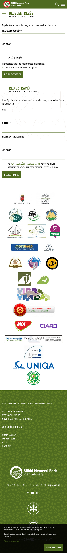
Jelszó (6, 44)
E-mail (6, 123)
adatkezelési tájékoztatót (25, 163)
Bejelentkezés (12, 74)
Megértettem (53, 547)
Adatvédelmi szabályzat (11, 541)
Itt (3, 67)
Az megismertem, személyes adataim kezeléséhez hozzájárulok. (33, 165)
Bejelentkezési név (14, 136)
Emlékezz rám (15, 57)
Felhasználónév (12, 30)
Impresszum (54, 484)
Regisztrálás (11, 174)
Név (5, 109)
